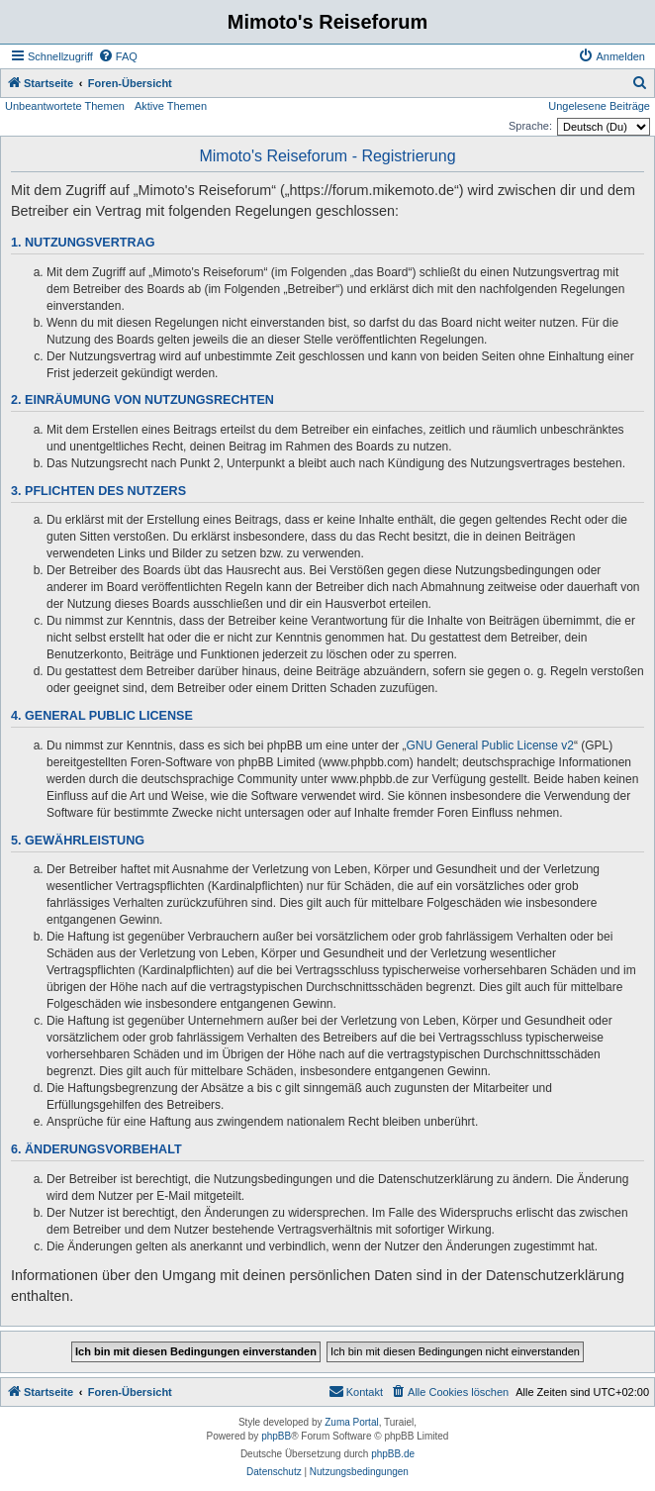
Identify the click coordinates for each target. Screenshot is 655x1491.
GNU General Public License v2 (490, 745)
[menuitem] (118, 56)
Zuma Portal (351, 1422)
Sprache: (530, 126)
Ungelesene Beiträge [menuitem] (599, 106)
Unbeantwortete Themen (65, 106)
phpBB (276, 1436)
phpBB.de (393, 1453)
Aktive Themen (171, 106)
